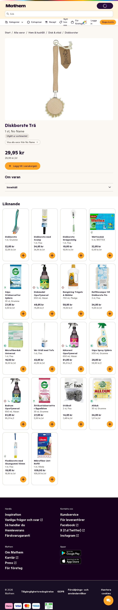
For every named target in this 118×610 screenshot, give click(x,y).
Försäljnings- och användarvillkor (78, 591)
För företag (13, 568)
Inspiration (13, 515)
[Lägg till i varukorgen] (23, 255)
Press (11, 563)
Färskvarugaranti (17, 536)
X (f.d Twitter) (72, 530)
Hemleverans (14, 530)
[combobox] (61, 14)
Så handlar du (15, 525)
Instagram (69, 536)
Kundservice (69, 515)
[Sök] (7, 13)
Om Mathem (14, 552)
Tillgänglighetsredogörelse (37, 591)
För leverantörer (72, 520)
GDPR (60, 591)
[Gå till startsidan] (15, 6)
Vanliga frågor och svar (24, 520)
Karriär (12, 558)
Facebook (69, 525)
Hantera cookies (106, 591)
